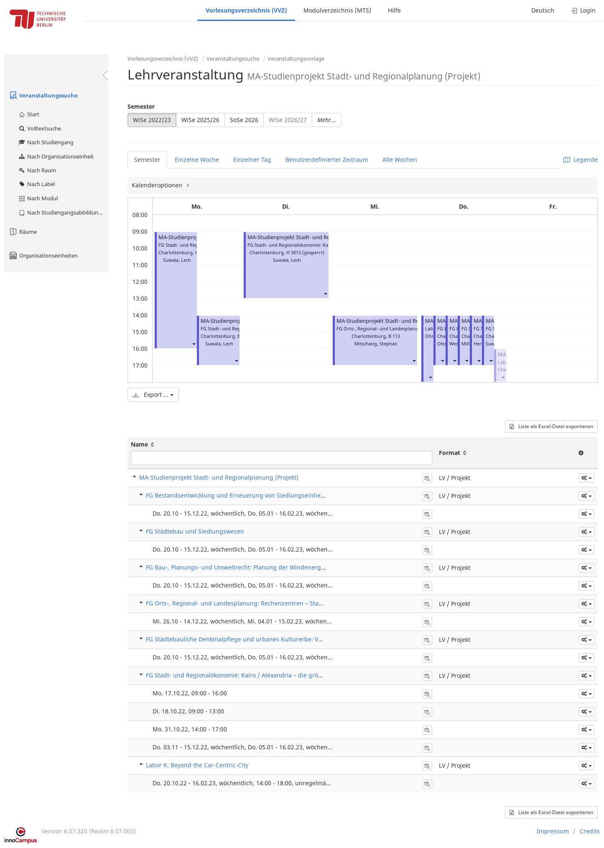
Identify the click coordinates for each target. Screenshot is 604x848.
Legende (580, 159)
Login (583, 10)
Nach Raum (37, 170)
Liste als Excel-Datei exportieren (551, 426)
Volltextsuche (39, 128)
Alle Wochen (399, 159)
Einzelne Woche (197, 159)
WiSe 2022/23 (152, 120)
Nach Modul (38, 198)
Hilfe (394, 10)
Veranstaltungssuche (43, 95)
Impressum (553, 831)
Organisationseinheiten (43, 255)
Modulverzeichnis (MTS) (337, 10)
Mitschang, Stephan (376, 343)
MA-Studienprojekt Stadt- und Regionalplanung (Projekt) (318, 237)
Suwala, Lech (177, 260)
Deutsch (542, 10)
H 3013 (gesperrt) (305, 252)
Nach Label (36, 184)
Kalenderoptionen (158, 185)
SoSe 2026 (244, 120)
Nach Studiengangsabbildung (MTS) (63, 212)
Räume (22, 231)
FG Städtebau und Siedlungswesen (195, 531)
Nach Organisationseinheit (56, 156)
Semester (141, 106)
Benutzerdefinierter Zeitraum (326, 159)
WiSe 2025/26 (200, 120)
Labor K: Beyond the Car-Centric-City (197, 765)
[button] (193, 343)
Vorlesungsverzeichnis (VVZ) (246, 10)
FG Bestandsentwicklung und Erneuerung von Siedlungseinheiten (238, 495)
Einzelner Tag (252, 159)
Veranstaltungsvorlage (296, 58)
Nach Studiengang (46, 142)
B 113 (394, 336)
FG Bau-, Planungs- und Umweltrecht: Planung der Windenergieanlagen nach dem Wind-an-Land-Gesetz (293, 567)
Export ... (153, 394)
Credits (590, 831)
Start (28, 114)
